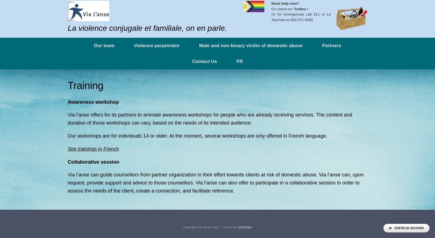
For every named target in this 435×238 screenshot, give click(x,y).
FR (240, 61)
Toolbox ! (301, 9)
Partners (331, 45)
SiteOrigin (245, 227)
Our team (104, 45)
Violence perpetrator (157, 45)
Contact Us (204, 61)
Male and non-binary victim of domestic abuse (251, 45)
